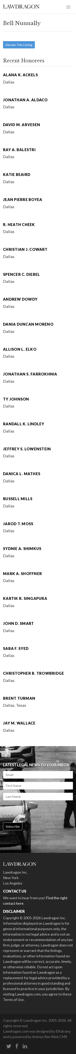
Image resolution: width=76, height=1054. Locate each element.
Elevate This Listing (18, 45)
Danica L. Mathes (21, 474)
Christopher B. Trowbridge (33, 673)
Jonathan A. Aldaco (25, 100)
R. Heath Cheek (19, 224)
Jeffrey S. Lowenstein (27, 449)
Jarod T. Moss (18, 524)
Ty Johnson (16, 399)
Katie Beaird (16, 174)
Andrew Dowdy (20, 299)
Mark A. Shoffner (22, 573)
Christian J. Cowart (25, 249)
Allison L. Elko (19, 349)
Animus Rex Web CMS (49, 1036)
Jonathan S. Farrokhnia (30, 374)
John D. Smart (18, 623)
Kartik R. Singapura (25, 598)
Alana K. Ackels (20, 75)
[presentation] (34, 811)
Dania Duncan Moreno (28, 324)
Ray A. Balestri (19, 149)
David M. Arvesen (21, 124)
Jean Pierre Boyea (22, 199)
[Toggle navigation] (68, 6)
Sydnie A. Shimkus (22, 548)
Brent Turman (19, 698)
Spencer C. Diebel (21, 274)
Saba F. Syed (16, 648)
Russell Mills (17, 499)
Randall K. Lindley (23, 424)
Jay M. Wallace (19, 723)
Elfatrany (63, 1031)
